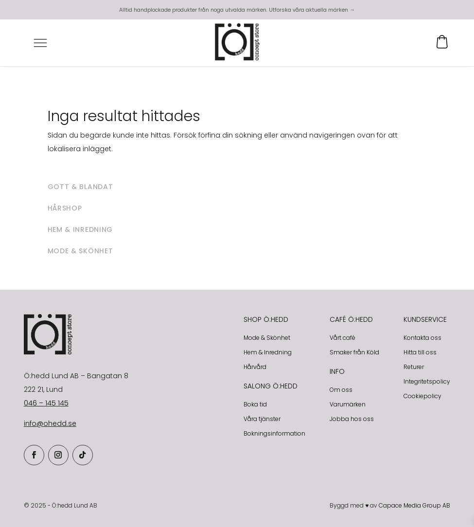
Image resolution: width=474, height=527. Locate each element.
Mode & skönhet (80, 251)
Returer (414, 367)
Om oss (341, 390)
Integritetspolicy (427, 381)
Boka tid (255, 404)
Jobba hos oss (352, 419)
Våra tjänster (262, 419)
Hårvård (255, 367)
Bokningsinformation (274, 433)
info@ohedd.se (50, 423)
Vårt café (342, 338)
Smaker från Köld (354, 352)
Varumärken (348, 404)
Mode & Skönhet (267, 338)
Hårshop (65, 208)
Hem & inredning (80, 229)
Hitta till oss (420, 352)
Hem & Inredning (268, 352)
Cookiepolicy (422, 396)
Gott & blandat (80, 187)
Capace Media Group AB (414, 505)
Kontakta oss (422, 338)
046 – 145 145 (46, 403)
